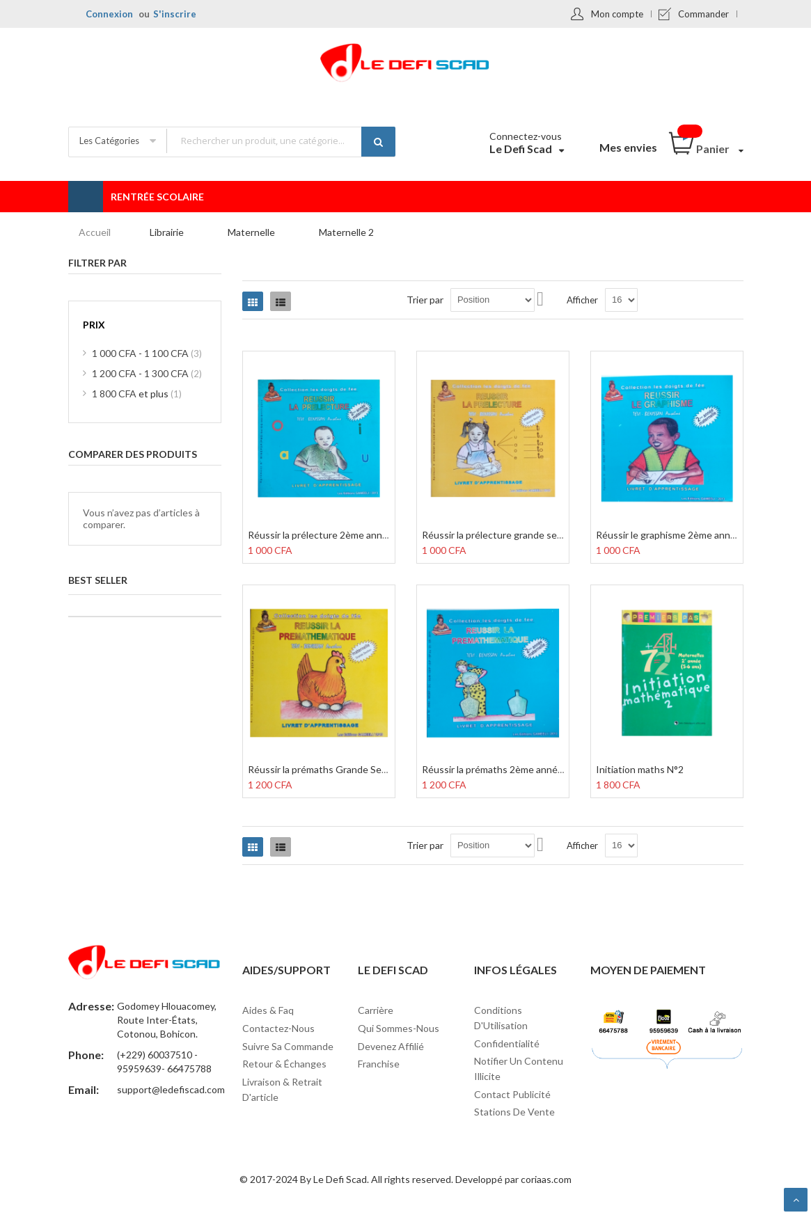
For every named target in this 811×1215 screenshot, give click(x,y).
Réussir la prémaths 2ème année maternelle (517, 769)
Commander (703, 13)
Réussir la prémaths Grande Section (326, 769)
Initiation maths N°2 (640, 769)
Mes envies (628, 147)
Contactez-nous (278, 1028)
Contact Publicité (512, 1094)
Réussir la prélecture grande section (500, 535)
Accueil (95, 232)
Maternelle (251, 232)
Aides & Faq (268, 1010)
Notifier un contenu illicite (518, 1068)
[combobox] (280, 141)
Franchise (379, 1064)
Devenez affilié (391, 1046)
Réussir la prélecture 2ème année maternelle (345, 535)
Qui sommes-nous (398, 1028)
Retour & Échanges (284, 1064)
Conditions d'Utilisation (501, 1017)
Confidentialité (507, 1043)
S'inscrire (174, 13)
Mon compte (617, 13)
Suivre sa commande (287, 1046)
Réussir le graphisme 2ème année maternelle (693, 535)
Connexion (109, 13)
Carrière (375, 1010)
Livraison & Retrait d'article (282, 1089)
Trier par (425, 299)
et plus (137, 393)
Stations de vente (514, 1112)
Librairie (167, 232)
